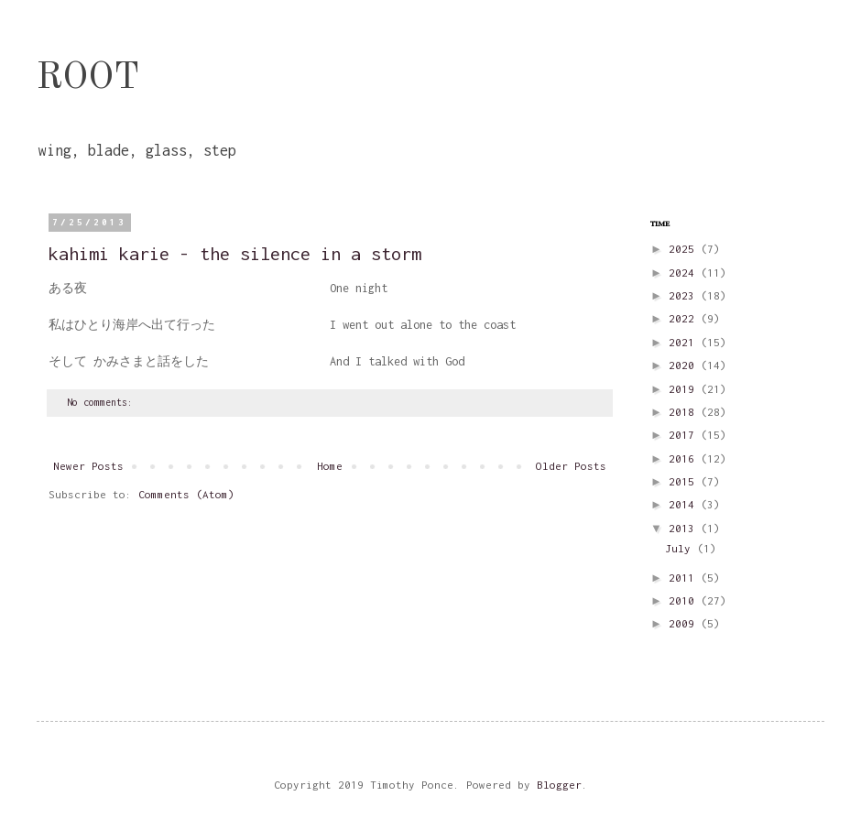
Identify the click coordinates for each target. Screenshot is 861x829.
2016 (685, 458)
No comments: (102, 402)
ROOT (88, 78)
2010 (685, 600)
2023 (685, 295)
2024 (685, 272)
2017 (685, 435)
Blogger (559, 785)
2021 (685, 342)
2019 (685, 389)
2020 (685, 365)
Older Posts (571, 466)
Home (330, 466)
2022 (685, 318)
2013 (685, 528)
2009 (685, 623)
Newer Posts (88, 466)
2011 (685, 578)
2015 (685, 481)
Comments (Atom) (186, 494)
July (681, 548)
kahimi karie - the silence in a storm (235, 253)
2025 (685, 249)
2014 (685, 504)
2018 (685, 412)
